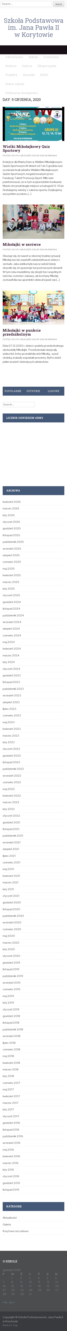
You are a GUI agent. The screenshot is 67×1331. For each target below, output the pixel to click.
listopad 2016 (11, 1129)
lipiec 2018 (9, 1043)
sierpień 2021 (11, 849)
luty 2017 (8, 1109)
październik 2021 (13, 836)
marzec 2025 (11, 582)
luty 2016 (8, 1170)
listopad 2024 (11, 608)
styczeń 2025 (11, 595)
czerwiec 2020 (12, 929)
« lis (5, 1302)
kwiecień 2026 (12, 502)
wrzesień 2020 (12, 922)
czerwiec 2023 (12, 715)
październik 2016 (13, 1136)
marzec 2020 (11, 942)
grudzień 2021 (11, 822)
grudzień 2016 (11, 1123)
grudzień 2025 (12, 528)
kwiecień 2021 (11, 876)
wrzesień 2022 (12, 775)
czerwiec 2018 (11, 1049)
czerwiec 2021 (11, 862)
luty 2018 (8, 1076)
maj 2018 (8, 1056)
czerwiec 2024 (12, 635)
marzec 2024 (11, 655)
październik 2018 (13, 1029)
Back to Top (10, 1325)
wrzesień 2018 (11, 1036)
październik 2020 (13, 916)
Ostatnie (33, 391)
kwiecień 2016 (11, 1156)
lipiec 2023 (9, 709)
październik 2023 (13, 689)
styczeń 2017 (11, 1116)
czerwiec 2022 (12, 782)
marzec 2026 (11, 508)
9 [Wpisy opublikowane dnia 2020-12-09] (21, 1282)
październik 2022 (13, 769)
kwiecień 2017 (11, 1096)
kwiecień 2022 (12, 795)
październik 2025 (13, 542)
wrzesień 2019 (11, 982)
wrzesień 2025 (12, 548)
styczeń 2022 (11, 815)
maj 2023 (9, 722)
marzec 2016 (10, 1163)
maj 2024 (9, 642)
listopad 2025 (11, 535)
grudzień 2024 (12, 602)
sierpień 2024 (11, 628)
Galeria (7, 1224)
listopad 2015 (11, 1190)
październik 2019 (13, 976)
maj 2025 (9, 568)
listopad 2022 (11, 762)
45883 (39, 418)
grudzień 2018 (11, 1016)
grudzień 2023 (12, 675)
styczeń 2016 (11, 1176)
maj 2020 (9, 936)
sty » (12, 1302)
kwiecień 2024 (12, 648)
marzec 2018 (10, 1069)
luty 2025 (9, 588)
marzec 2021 (11, 882)
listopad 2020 (11, 909)
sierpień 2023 (11, 702)
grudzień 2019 (11, 962)
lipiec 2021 (9, 856)
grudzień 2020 (12, 902)
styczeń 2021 (11, 896)
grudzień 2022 (12, 755)
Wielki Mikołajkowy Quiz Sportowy (26, 148)
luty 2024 (9, 662)
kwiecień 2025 (12, 575)
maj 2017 (8, 1089)
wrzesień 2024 (12, 622)
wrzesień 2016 (11, 1143)
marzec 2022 (11, 802)
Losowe (53, 391)
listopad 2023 (11, 682)
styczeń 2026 (11, 522)
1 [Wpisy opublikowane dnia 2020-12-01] (11, 1278)
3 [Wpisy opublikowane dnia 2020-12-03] (30, 1278)
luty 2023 (9, 742)
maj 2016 (8, 1149)
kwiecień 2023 (12, 729)
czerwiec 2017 (11, 1083)
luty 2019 (8, 1003)
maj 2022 (9, 789)
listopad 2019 (11, 969)
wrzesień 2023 (12, 695)
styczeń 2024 (11, 669)
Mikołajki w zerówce (22, 244)
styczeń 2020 (11, 956)
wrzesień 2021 (12, 842)
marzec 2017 (11, 1103)
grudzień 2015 (11, 1183)
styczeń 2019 (11, 1009)
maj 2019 (8, 996)
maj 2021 (8, 869)
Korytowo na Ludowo (16, 1231)
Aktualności (10, 1218)
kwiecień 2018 (11, 1063)
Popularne (12, 391)
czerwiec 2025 (12, 562)
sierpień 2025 (11, 555)
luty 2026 (9, 515)
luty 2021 (8, 889)
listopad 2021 (11, 829)
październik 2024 (13, 615)
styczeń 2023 (11, 749)
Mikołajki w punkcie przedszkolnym (22, 332)
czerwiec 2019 (11, 989)
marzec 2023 (11, 735)
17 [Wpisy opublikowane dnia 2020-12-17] (30, 1286)
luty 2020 (9, 949)
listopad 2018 (11, 1023)
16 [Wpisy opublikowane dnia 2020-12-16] (21, 1286)
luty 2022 (9, 809)
